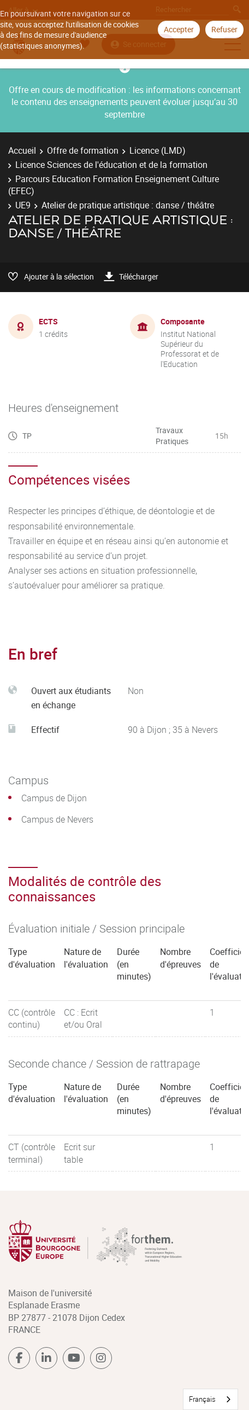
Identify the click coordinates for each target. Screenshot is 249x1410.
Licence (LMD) (157, 150)
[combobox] (210, 1399)
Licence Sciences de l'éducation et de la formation (111, 165)
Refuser (224, 29)
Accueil (22, 150)
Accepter (179, 29)
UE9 (23, 205)
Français (202, 1399)
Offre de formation (82, 150)
